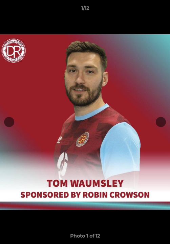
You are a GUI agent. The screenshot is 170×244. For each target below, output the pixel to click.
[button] (162, 10)
